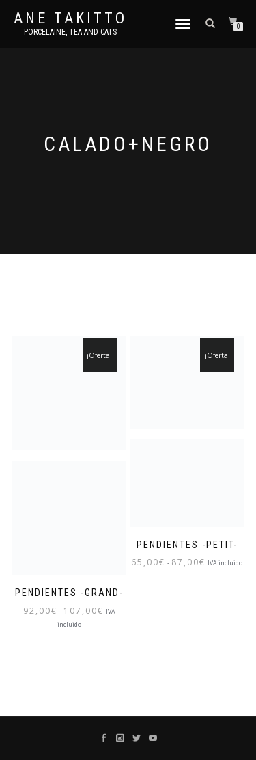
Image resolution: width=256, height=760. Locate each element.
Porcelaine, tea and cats (70, 32)
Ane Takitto (70, 18)
